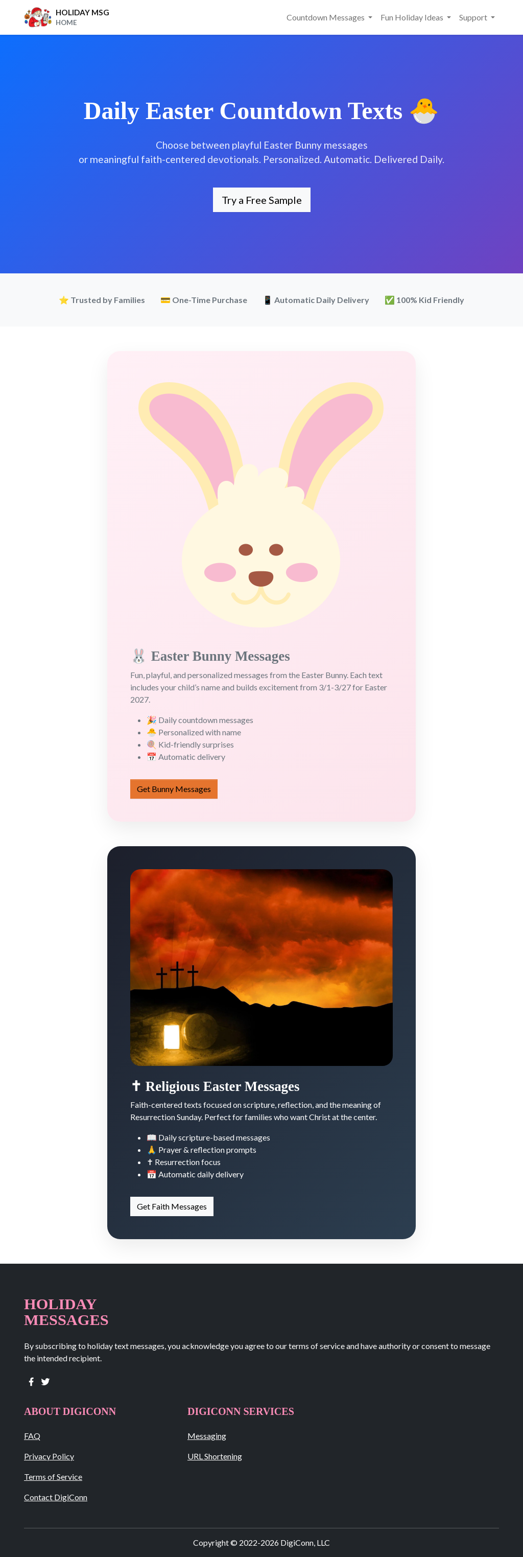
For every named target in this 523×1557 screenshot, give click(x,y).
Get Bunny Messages (174, 789)
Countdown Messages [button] (326, 17)
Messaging (206, 1435)
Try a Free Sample (262, 200)
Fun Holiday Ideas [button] (413, 17)
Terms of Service (53, 1476)
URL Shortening (214, 1456)
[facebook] (31, 1381)
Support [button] (474, 17)
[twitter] (45, 1381)
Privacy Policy (49, 1456)
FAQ (32, 1435)
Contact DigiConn (55, 1497)
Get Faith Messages (172, 1206)
